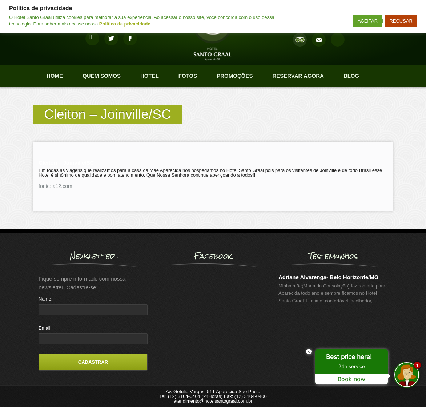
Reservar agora (297, 76)
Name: (45, 299)
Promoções (235, 76)
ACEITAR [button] (368, 21)
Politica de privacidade (124, 24)
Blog (351, 76)
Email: (45, 328)
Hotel (149, 76)
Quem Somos (102, 76)
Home (55, 76)
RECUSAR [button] (401, 21)
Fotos (187, 76)
